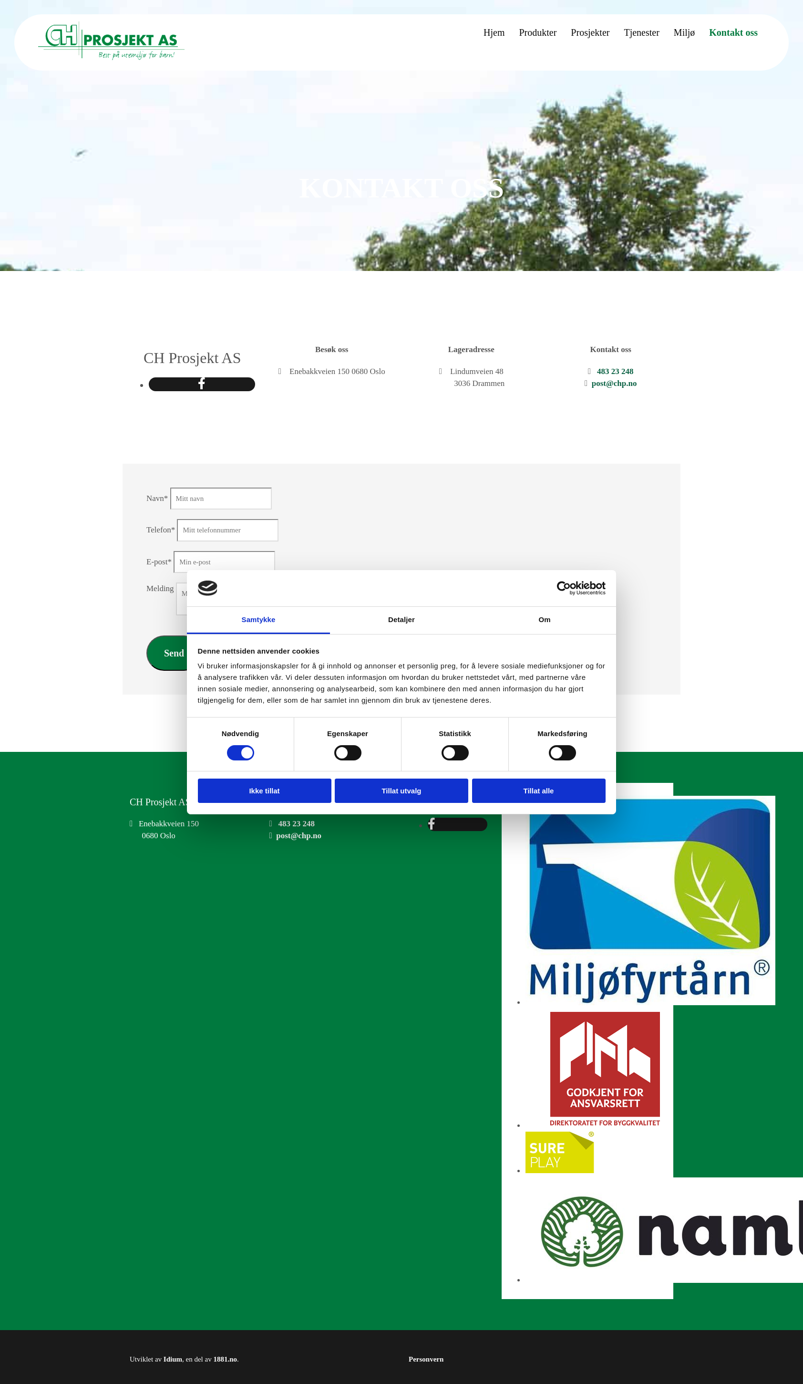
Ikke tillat (264, 791)
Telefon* (160, 529)
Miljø (684, 32)
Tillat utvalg (401, 791)
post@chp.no (614, 383)
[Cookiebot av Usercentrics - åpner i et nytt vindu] (564, 588)
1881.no (225, 1359)
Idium (173, 1359)
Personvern (426, 1359)
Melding (160, 588)
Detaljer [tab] (401, 619)
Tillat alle (539, 791)
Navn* (157, 498)
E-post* (159, 561)
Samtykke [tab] (259, 619)
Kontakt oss (733, 32)
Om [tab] (544, 619)
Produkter (537, 32)
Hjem (494, 32)
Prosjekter (590, 32)
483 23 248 (615, 371)
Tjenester (641, 32)
